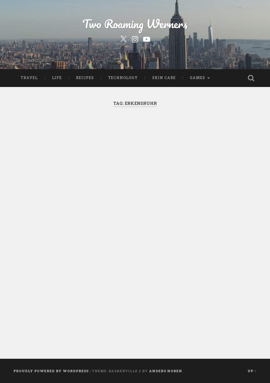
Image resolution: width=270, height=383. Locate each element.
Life (57, 77)
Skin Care (164, 77)
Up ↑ (252, 371)
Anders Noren (165, 371)
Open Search (251, 78)
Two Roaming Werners (135, 23)
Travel (29, 77)
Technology (123, 77)
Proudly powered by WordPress (51, 371)
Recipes (85, 77)
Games (197, 77)
